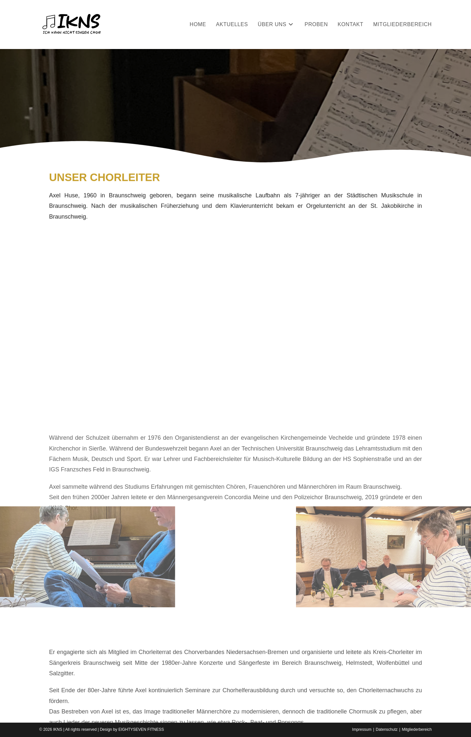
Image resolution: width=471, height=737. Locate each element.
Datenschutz (387, 729)
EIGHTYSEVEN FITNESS (141, 729)
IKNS (57, 729)
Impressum (361, 729)
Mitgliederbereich (417, 729)
